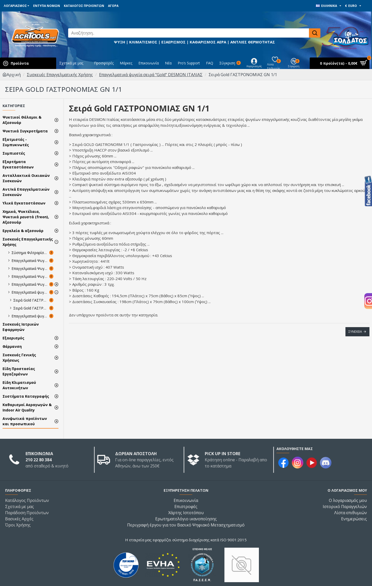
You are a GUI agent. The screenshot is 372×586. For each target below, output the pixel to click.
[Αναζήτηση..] (188, 33)
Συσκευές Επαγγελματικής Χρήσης (60, 74)
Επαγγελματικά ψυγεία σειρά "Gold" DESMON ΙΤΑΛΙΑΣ (150, 74)
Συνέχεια (355, 331)
